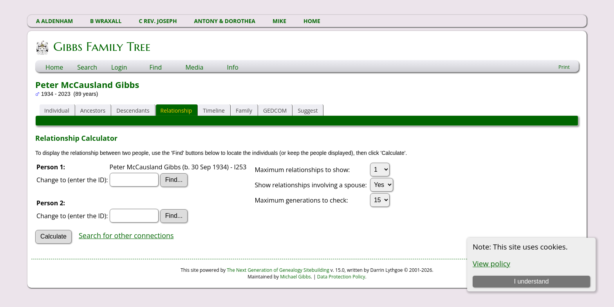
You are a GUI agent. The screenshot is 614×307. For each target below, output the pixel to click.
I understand (531, 281)
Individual (56, 110)
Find (155, 67)
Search (87, 67)
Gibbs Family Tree (101, 46)
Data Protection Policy (341, 276)
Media (194, 67)
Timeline (214, 110)
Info (232, 67)
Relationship (176, 110)
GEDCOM (275, 110)
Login (119, 67)
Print (564, 66)
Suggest (308, 110)
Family (244, 110)
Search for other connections (126, 235)
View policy (491, 263)
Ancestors (92, 110)
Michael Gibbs (295, 276)
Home (54, 67)
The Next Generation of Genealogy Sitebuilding (278, 270)
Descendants (132, 110)
